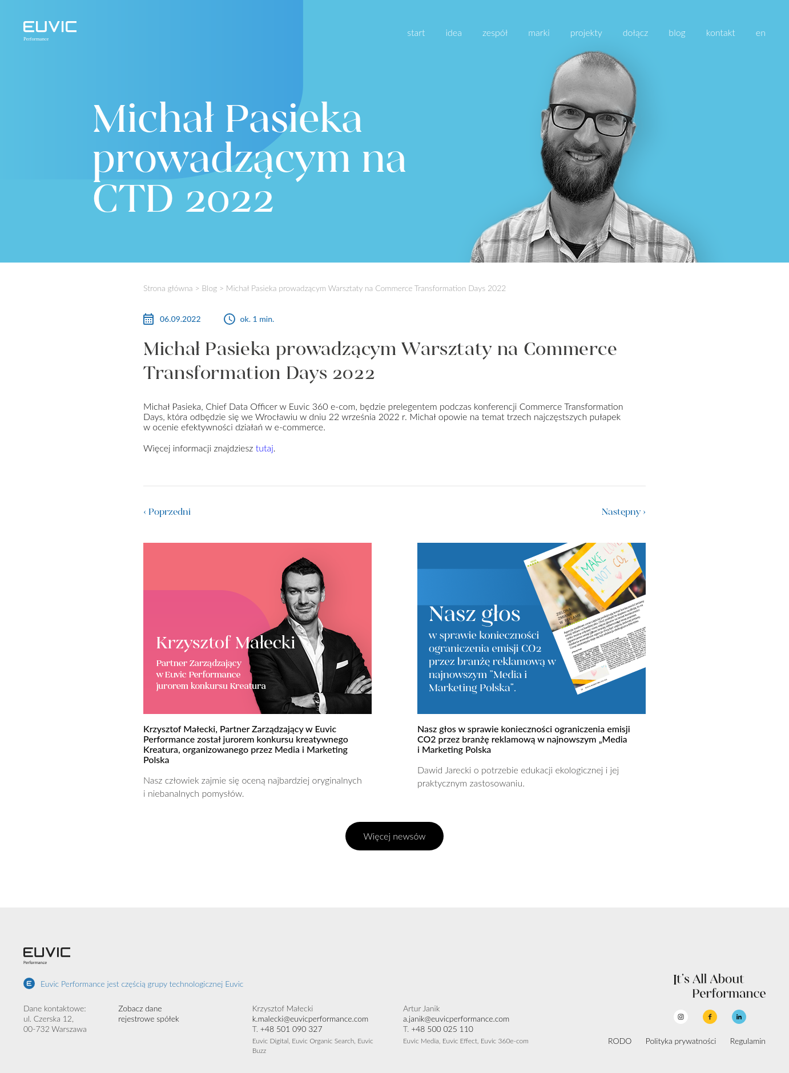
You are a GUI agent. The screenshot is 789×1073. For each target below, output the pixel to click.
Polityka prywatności (681, 1041)
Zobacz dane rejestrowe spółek (148, 1013)
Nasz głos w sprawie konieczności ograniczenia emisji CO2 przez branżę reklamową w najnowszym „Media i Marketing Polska (523, 739)
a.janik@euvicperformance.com (456, 1018)
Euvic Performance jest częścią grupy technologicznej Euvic (142, 984)
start (416, 32)
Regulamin (748, 1041)
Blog (209, 288)
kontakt (720, 32)
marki (538, 32)
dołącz (636, 32)
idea (453, 32)
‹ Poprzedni (167, 512)
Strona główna (168, 288)
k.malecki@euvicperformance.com (310, 1018)
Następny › (624, 512)
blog (677, 32)
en (761, 32)
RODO (619, 1041)
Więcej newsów (395, 835)
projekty (586, 32)
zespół (495, 32)
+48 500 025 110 (442, 1029)
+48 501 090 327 (291, 1029)
